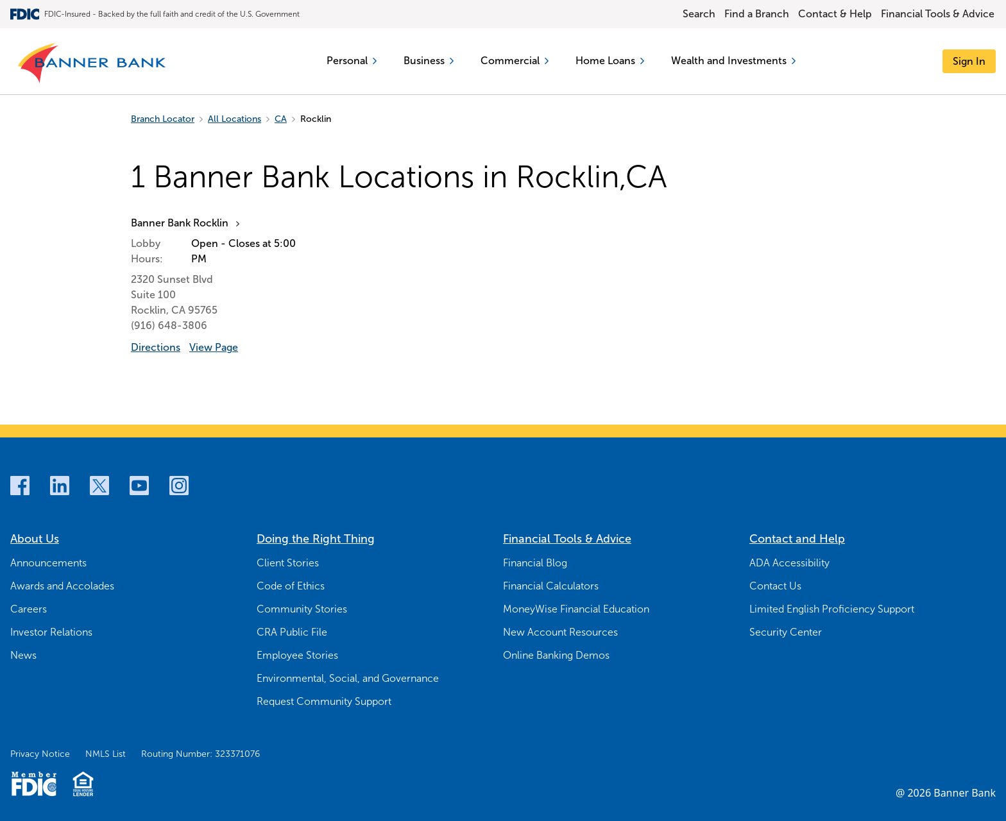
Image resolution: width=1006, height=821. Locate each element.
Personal (352, 60)
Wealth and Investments (733, 60)
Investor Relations (51, 632)
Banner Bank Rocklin (179, 222)
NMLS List (105, 754)
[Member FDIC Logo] (33, 784)
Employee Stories (297, 655)
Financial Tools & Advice (937, 13)
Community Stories (302, 609)
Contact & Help (835, 13)
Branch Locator (162, 119)
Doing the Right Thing (316, 538)
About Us (34, 538)
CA (281, 119)
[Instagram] (179, 485)
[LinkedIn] (59, 485)
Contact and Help (797, 538)
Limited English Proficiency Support (831, 609)
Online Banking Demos (556, 655)
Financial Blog (535, 562)
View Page (213, 347)
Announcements (48, 562)
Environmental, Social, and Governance (348, 678)
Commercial (515, 60)
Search (699, 13)
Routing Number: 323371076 (200, 754)
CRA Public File (292, 632)
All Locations (234, 119)
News (23, 655)
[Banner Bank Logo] (92, 64)
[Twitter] (99, 485)
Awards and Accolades (62, 585)
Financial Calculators (551, 585)
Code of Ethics (291, 585)
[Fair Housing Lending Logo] (83, 784)
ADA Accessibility (789, 562)
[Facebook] (20, 485)
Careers (28, 609)
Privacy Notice (40, 754)
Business (429, 60)
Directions (155, 347)
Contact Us (775, 585)
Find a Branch (756, 13)
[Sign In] (969, 61)
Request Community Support (324, 701)
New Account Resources (560, 632)
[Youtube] (139, 485)
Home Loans (609, 60)
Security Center (785, 632)
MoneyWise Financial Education (576, 609)
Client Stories (288, 562)
